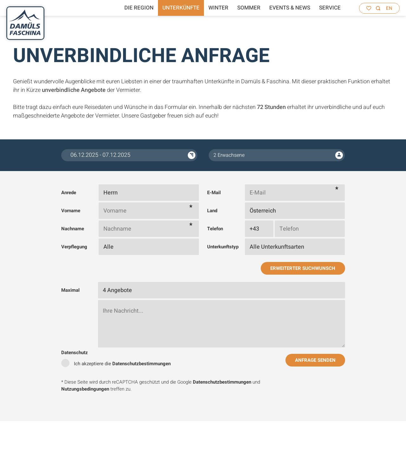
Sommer (248, 8)
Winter (218, 8)
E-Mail (214, 192)
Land (212, 210)
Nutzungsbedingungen (85, 389)
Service (330, 8)
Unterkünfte (181, 8)
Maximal (70, 290)
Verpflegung (74, 246)
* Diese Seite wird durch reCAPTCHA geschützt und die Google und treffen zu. (160, 386)
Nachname (72, 228)
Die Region (139, 8)
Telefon (215, 228)
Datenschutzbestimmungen (141, 363)
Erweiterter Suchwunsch (302, 268)
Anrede (68, 192)
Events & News (289, 8)
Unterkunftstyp (223, 246)
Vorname (70, 210)
